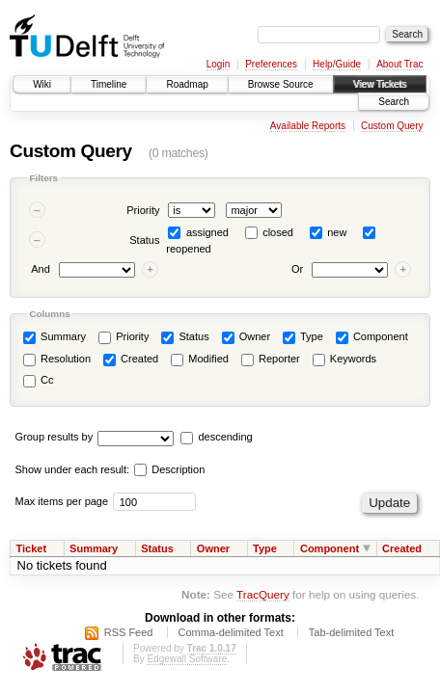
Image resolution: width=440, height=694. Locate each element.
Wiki (42, 84)
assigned (207, 232)
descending (225, 436)
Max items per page (62, 501)
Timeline (108, 84)
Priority (142, 210)
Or (297, 270)
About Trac (399, 64)
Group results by (54, 436)
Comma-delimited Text (231, 632)
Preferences (271, 64)
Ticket (31, 548)
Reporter (270, 359)
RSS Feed (128, 632)
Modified (200, 359)
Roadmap (186, 84)
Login (218, 64)
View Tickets (379, 84)
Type (303, 337)
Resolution (57, 359)
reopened (188, 248)
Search (393, 101)
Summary (54, 337)
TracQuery (262, 594)
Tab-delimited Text (351, 632)
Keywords (344, 359)
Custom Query (392, 125)
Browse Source (281, 84)
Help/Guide (337, 64)
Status (144, 240)
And (40, 270)
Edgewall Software (187, 659)
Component (372, 337)
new (336, 232)
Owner (246, 337)
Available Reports (307, 125)
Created (130, 359)
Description (169, 469)
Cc (38, 380)
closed (277, 232)
